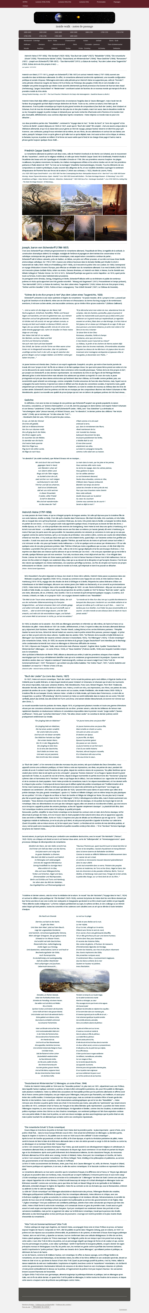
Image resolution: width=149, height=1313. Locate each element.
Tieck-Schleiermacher (115, 44)
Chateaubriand (70, 40)
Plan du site (26, 1307)
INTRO (25, 2)
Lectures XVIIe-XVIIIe (43, 2)
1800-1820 (73, 36)
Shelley (68, 48)
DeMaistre (116, 48)
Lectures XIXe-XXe (64, 2)
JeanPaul (40, 48)
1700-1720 (104, 32)
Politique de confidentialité (45, 1304)
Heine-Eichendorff (59, 44)
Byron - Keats (52, 40)
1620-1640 (42, 32)
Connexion (123, 1309)
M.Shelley (101, 48)
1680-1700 (89, 32)
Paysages (117, 2)
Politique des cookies (63, 1304)
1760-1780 (42, 36)
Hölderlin (54, 48)
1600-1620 (27, 32)
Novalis (26, 48)
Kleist (75, 44)
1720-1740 (119, 32)
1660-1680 (73, 32)
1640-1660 (58, 32)
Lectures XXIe (84, 2)
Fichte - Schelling (84, 48)
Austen (85, 40)
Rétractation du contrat (41, 1307)
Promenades (101, 2)
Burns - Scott (113, 40)
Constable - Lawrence (92, 44)
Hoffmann (27, 44)
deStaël (98, 40)
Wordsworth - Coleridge (32, 40)
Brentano (42, 44)
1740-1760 (27, 36)
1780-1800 (58, 36)
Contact (25, 6)
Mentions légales (28, 1304)
